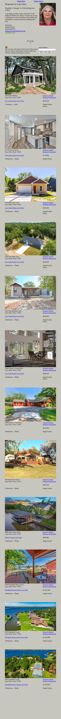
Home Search (38, 1)
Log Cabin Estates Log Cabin (14, 101)
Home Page (21, 1)
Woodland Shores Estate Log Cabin (16, 590)
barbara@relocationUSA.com (15, 31)
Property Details (48, 96)
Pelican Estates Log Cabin (13, 537)
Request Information (49, 97)
